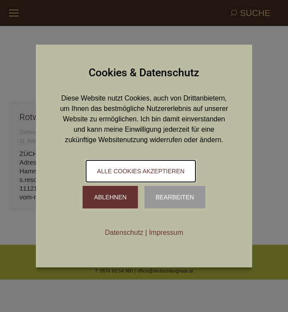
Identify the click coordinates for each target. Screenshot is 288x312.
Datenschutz (124, 232)
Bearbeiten (175, 197)
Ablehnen (110, 197)
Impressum (166, 232)
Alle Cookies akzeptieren (140, 171)
